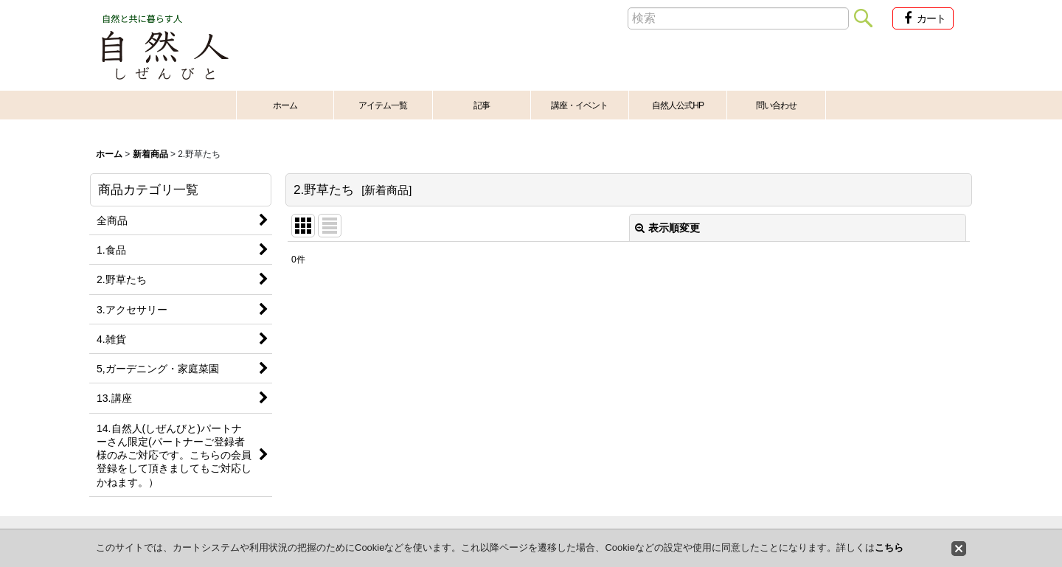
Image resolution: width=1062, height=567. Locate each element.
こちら (889, 547)
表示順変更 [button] (667, 228)
